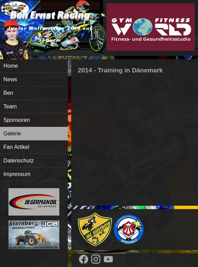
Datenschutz (18, 160)
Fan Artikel (16, 147)
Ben (8, 93)
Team (10, 106)
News (10, 79)
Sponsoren (16, 120)
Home (10, 66)
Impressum (17, 174)
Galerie (12, 133)
